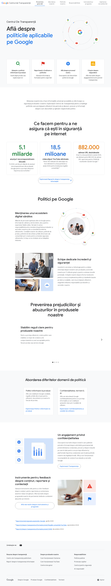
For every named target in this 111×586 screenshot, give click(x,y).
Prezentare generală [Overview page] (39, 3)
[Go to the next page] (101, 339)
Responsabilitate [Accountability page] (74, 3)
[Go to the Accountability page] (93, 71)
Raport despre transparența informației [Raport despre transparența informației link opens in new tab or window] (20, 562)
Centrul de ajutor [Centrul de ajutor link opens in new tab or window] (46, 565)
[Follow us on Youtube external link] (21, 545)
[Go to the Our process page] (68, 71)
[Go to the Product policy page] (18, 71)
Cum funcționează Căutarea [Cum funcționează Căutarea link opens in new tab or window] (50, 558)
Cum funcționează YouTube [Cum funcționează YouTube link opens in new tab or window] (50, 562)
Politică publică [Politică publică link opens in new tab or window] (79, 558)
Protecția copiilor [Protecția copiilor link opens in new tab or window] (80, 562)
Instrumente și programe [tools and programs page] (88, 3)
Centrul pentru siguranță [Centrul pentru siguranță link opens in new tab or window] (83, 565)
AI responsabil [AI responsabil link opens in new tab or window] (79, 569)
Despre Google (23, 580)
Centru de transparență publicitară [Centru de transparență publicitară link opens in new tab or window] (19, 558)
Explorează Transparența (69, 466)
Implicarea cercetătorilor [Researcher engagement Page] (103, 3)
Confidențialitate (50, 580)
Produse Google (36, 580)
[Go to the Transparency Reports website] (55, 180)
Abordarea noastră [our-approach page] (51, 3)
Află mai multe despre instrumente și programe (34, 506)
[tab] (53, 362)
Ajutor (100, 580)
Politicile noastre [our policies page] (63, 3)
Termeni (61, 580)
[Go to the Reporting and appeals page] (43, 71)
